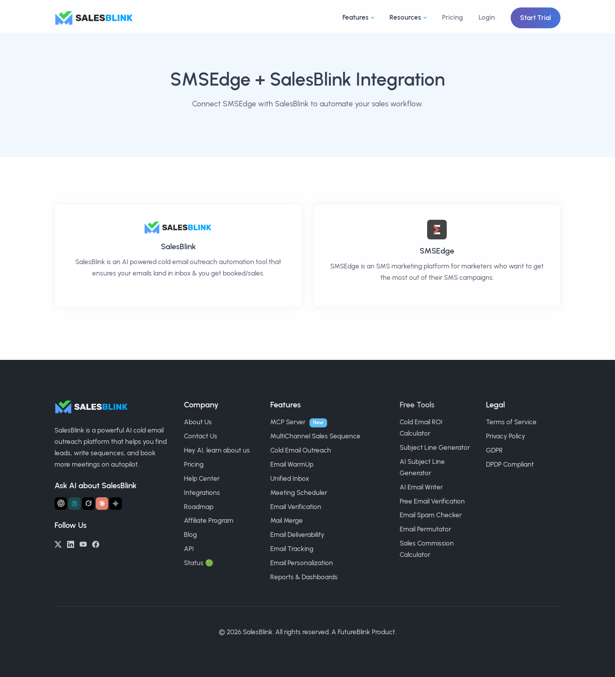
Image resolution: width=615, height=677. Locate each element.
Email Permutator (425, 529)
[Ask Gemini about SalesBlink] (115, 503)
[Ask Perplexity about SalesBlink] (74, 503)
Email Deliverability (297, 534)
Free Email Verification (432, 501)
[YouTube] (83, 543)
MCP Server (288, 422)
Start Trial (535, 18)
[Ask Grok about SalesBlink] (88, 503)
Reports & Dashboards (304, 577)
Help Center (202, 478)
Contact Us (200, 436)
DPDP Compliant (510, 464)
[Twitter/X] (58, 543)
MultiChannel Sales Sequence (315, 436)
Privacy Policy (505, 436)
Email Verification (295, 507)
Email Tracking (291, 549)
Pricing (452, 17)
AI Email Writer (421, 487)
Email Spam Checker (431, 515)
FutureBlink (354, 632)
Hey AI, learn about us (217, 450)
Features (355, 17)
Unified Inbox (289, 478)
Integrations (202, 492)
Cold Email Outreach (300, 450)
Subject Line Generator (435, 447)
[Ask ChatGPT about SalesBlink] (61, 503)
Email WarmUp (291, 464)
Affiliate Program (208, 520)
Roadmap (198, 507)
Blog (190, 534)
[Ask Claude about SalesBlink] (102, 503)
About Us (198, 422)
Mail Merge (286, 520)
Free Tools (417, 404)
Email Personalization (301, 563)
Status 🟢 (198, 563)
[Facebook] (95, 543)
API (189, 549)
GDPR (494, 450)
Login (487, 17)
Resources (405, 17)
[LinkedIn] (70, 543)
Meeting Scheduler (298, 492)
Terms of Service (511, 422)
